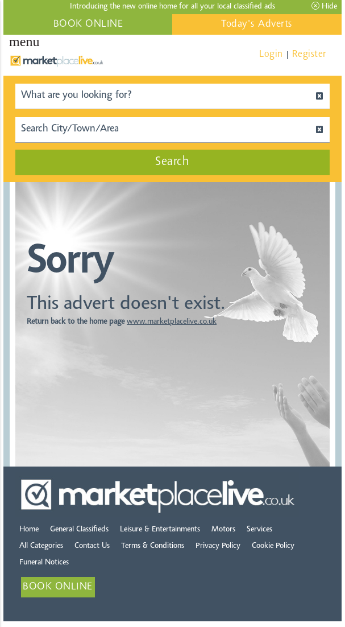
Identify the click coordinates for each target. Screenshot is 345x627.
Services (259, 530)
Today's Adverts (257, 24)
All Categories (41, 546)
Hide (324, 6)
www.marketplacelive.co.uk (172, 322)
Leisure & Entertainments (160, 530)
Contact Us (92, 546)
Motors (223, 530)
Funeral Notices (44, 563)
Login (271, 54)
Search (172, 162)
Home (29, 530)
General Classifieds (79, 530)
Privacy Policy (218, 546)
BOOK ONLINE (88, 24)
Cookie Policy (273, 546)
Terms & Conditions (152, 546)
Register (309, 54)
